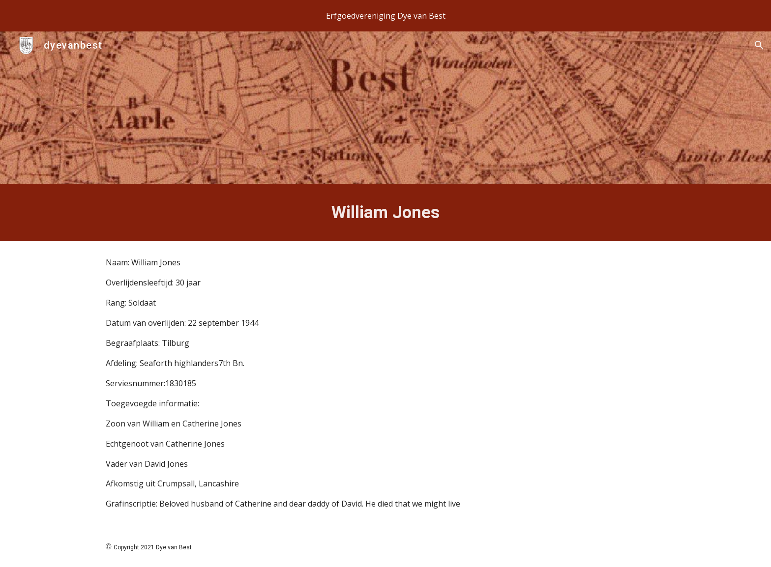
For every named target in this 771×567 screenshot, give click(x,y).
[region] (385, 15)
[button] (759, 45)
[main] (385, 212)
